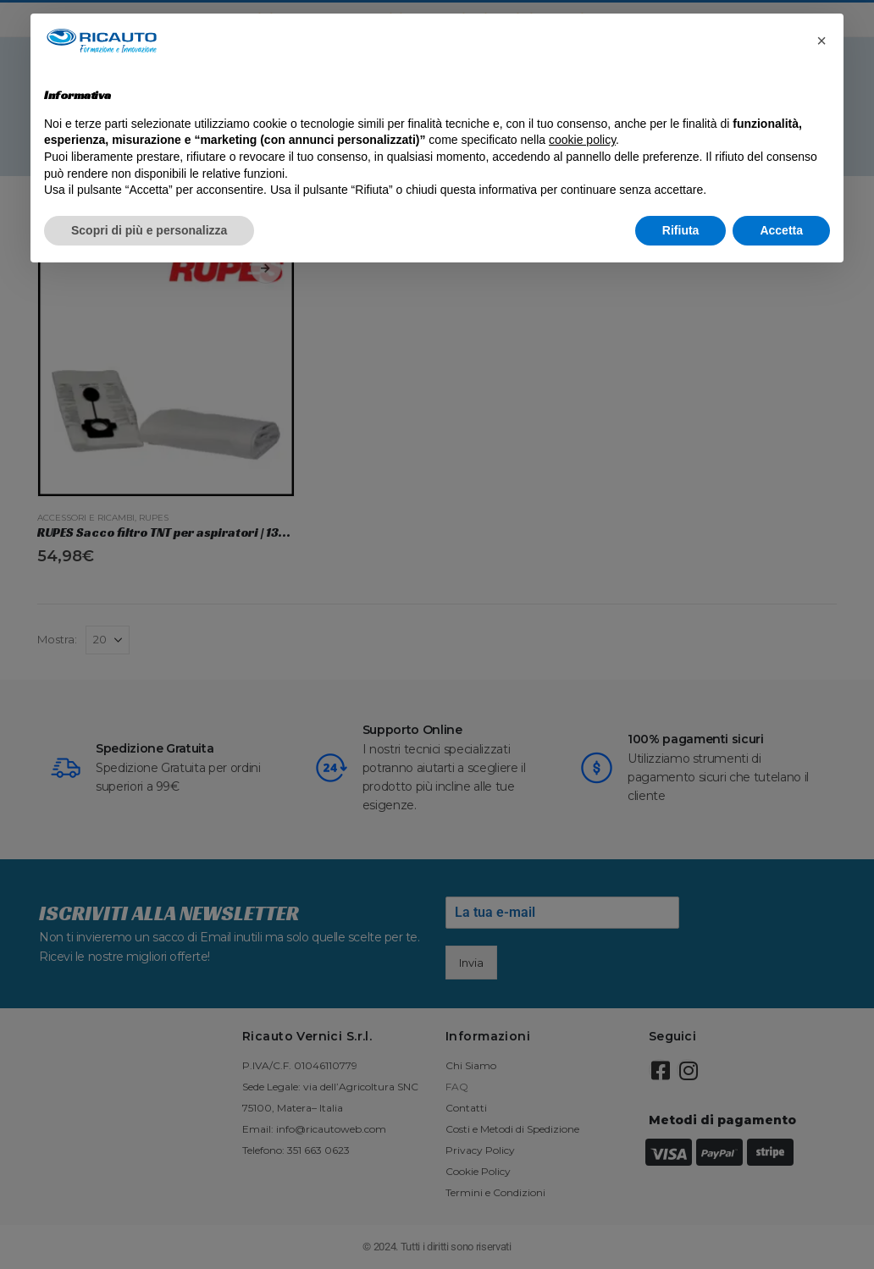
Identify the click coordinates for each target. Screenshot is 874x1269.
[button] (821, 40)
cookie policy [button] (582, 139)
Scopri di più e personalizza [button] (149, 230)
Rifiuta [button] (681, 230)
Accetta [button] (781, 230)
